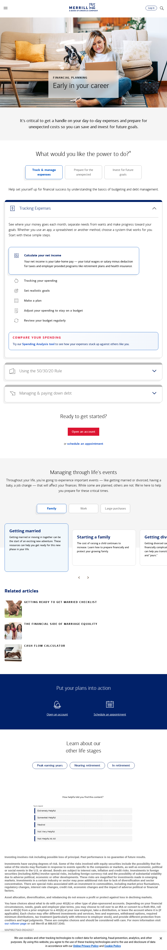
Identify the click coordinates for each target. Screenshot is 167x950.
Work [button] (78, 510)
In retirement (118, 765)
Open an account (50, 714)
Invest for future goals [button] (118, 173)
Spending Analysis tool (38, 344)
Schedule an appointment (106, 714)
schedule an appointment (85, 444)
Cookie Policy (112, 946)
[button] (5, 8)
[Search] (161, 8)
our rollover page (15, 923)
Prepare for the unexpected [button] (79, 173)
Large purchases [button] (113, 510)
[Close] (161, 938)
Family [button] (46, 510)
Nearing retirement (85, 765)
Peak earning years (47, 765)
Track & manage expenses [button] (40, 173)
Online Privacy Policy (86, 946)
